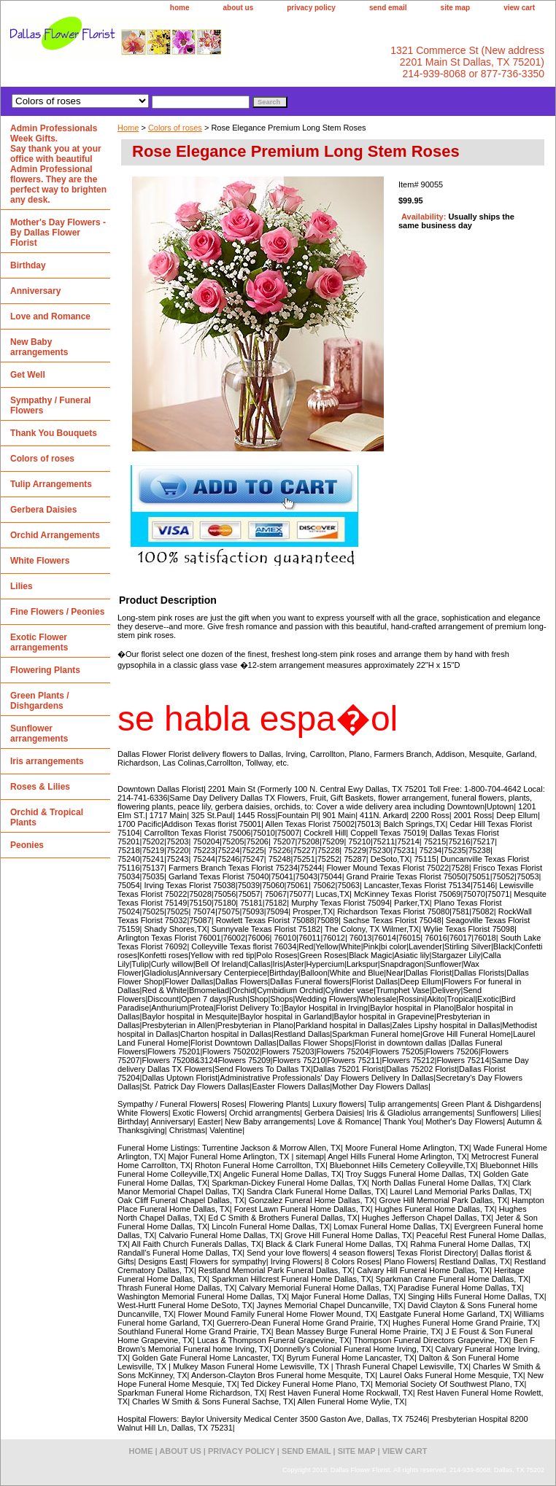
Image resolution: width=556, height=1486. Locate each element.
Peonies (27, 845)
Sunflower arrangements (39, 733)
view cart (519, 8)
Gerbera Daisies (43, 510)
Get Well (27, 375)
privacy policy (311, 8)
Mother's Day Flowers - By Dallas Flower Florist (58, 232)
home (180, 8)
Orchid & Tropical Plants (46, 817)
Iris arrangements (47, 761)
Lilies (21, 586)
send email (388, 8)
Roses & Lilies (40, 787)
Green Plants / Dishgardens (39, 701)
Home (128, 127)
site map (456, 8)
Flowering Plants (45, 670)
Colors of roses (175, 127)
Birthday (28, 265)
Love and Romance (50, 316)
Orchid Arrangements (55, 535)
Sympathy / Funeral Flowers (50, 405)
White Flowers (39, 561)
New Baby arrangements (39, 347)
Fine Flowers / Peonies (57, 612)
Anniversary (35, 291)
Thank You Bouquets (53, 433)
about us (238, 8)
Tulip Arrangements (51, 484)
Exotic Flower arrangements (39, 642)
